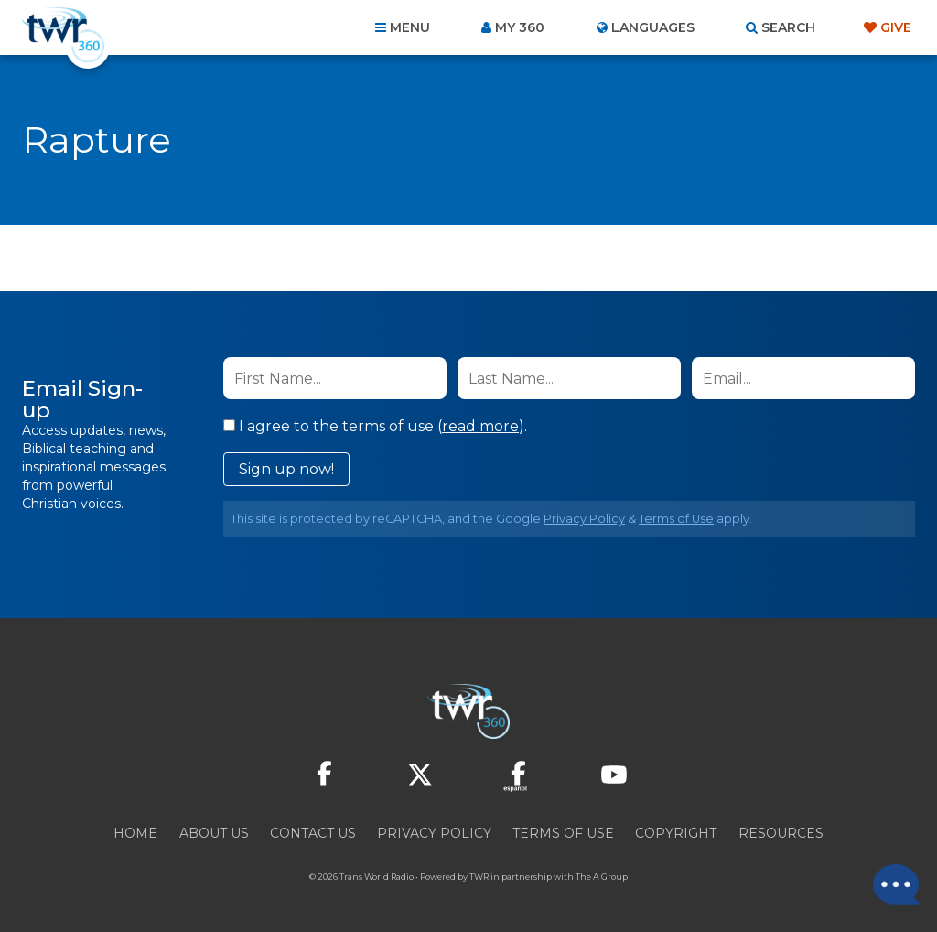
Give (895, 27)
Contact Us (313, 833)
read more (480, 426)
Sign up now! (286, 469)
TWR (479, 877)
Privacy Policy (584, 519)
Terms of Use (676, 519)
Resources (781, 833)
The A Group (602, 877)
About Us (214, 833)
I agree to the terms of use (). (375, 426)
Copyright (675, 833)
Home (135, 833)
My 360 (519, 27)
